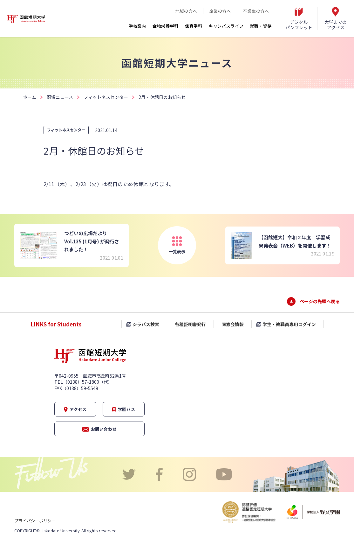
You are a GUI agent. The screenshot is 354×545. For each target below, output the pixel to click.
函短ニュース (60, 97)
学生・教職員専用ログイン (289, 324)
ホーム (29, 97)
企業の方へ (220, 11)
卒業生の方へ (256, 11)
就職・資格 (261, 26)
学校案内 (137, 26)
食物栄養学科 (166, 26)
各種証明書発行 (190, 324)
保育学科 (193, 26)
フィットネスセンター (106, 97)
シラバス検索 (146, 324)
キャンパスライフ (226, 26)
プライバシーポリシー (35, 521)
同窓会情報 (232, 324)
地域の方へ (186, 11)
